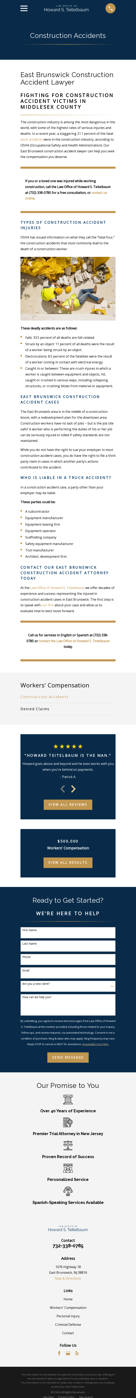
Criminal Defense (68, 1324)
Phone (26, 957)
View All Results (67, 862)
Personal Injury (68, 1316)
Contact (68, 1333)
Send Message (68, 1057)
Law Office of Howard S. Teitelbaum (57, 588)
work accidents (31, 139)
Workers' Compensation (68, 1307)
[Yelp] (77, 1353)
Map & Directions (68, 1278)
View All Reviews (68, 804)
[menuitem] (68, 697)
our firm (48, 605)
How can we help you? (36, 997)
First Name (29, 930)
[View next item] (73, 789)
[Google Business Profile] (68, 1353)
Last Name (29, 943)
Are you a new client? (36, 984)
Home (68, 1299)
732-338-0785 (68, 1245)
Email (25, 970)
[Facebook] (59, 1353)
